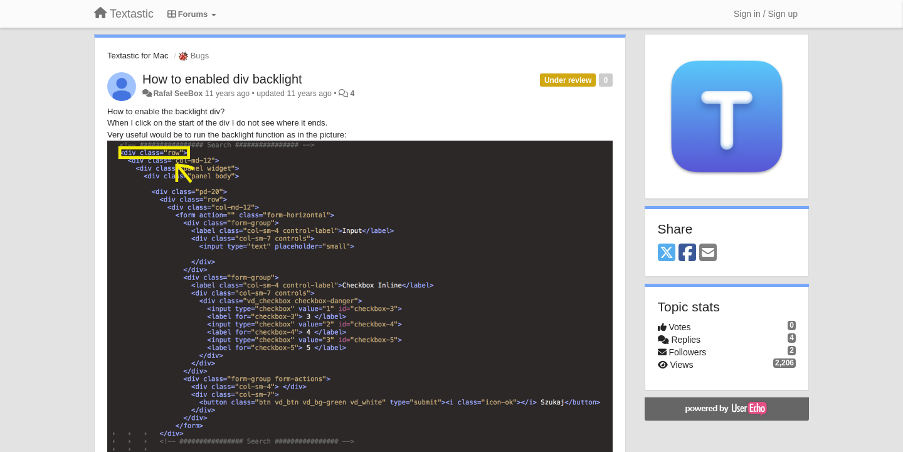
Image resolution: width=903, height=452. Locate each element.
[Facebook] (687, 253)
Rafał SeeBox (178, 93)
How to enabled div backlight (222, 79)
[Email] (708, 253)
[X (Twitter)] (666, 253)
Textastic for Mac (138, 55)
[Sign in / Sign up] (766, 13)
